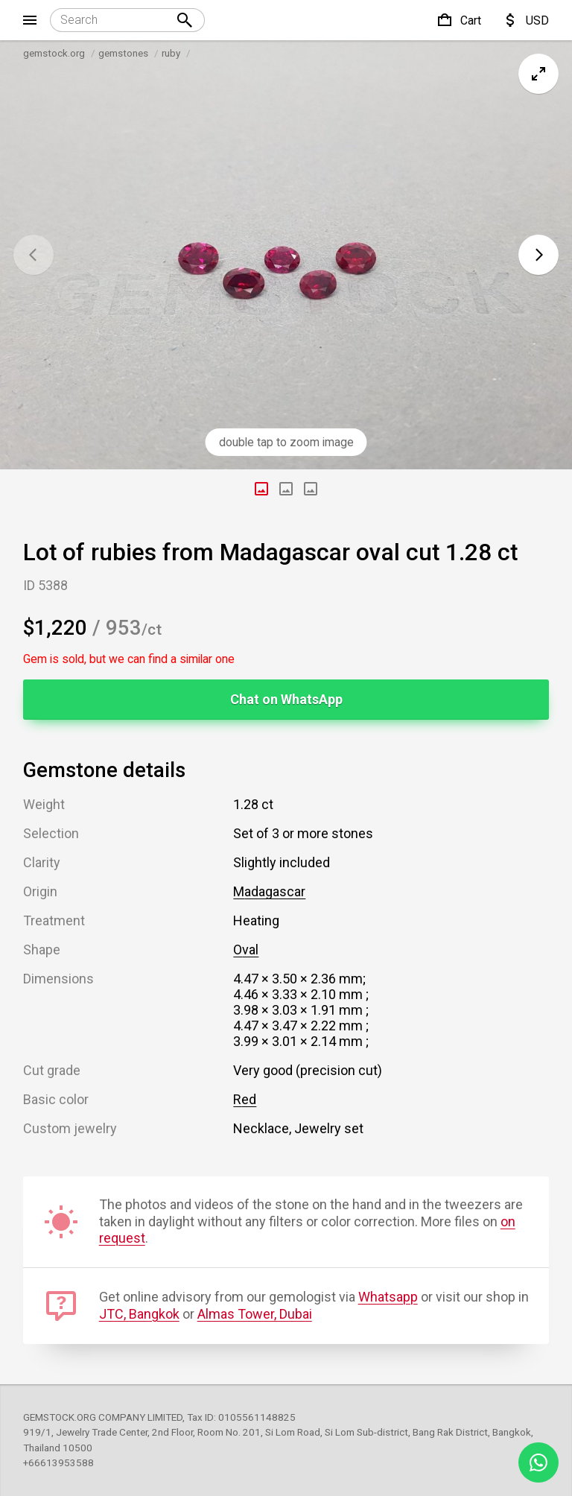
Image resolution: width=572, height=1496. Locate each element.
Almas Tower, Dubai (254, 1314)
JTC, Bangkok (139, 1314)
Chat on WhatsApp (286, 699)
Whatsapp (388, 1297)
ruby (171, 53)
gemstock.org (54, 53)
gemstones (123, 53)
